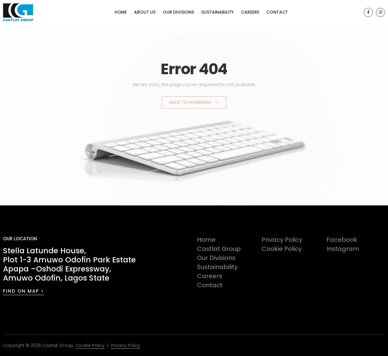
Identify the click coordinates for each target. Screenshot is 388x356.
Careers (250, 12)
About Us (145, 12)
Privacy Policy (282, 240)
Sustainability (217, 12)
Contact (277, 12)
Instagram (342, 249)
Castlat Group (219, 249)
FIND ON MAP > (23, 291)
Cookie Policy (282, 249)
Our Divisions (178, 12)
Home (121, 12)
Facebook (341, 240)
